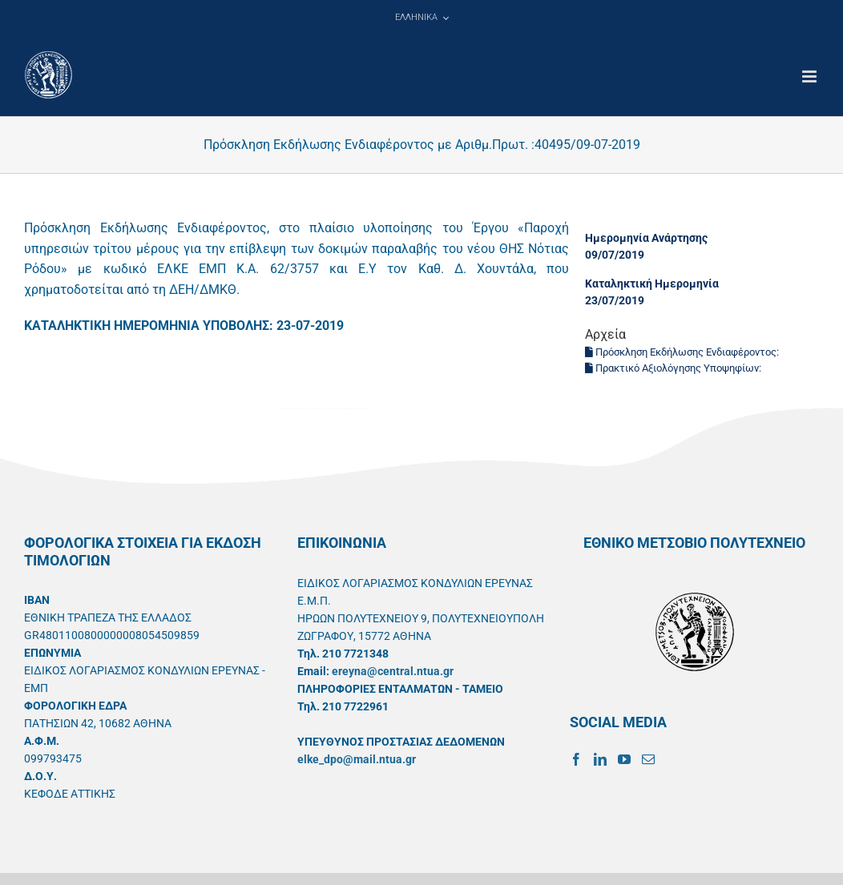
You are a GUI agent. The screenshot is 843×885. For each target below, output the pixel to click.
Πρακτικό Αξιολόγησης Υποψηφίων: (674, 368)
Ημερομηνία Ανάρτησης (646, 237)
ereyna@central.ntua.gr (393, 671)
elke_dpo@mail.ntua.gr (356, 759)
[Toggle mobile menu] (810, 76)
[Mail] (648, 759)
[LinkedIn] (600, 759)
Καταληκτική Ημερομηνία (652, 283)
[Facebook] (576, 759)
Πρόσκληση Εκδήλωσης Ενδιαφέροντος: (683, 352)
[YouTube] (624, 759)
